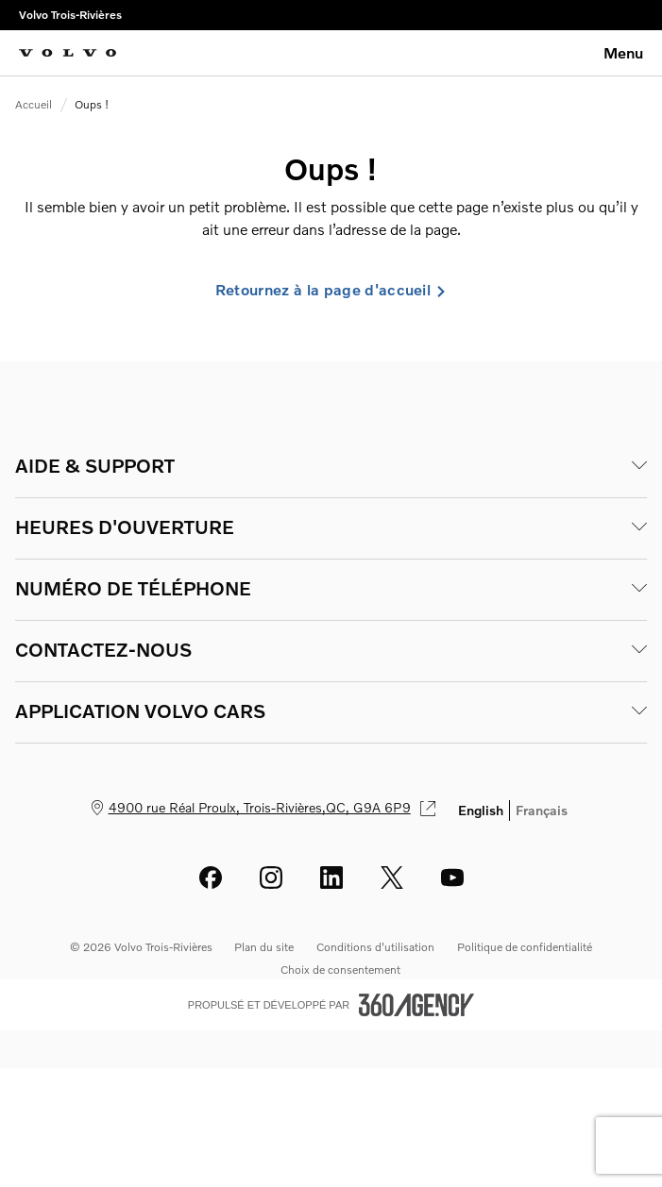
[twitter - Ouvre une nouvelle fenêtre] (392, 877)
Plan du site (264, 947)
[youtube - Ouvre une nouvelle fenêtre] (452, 877)
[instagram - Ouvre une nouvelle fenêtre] (271, 877)
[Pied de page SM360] (416, 1005)
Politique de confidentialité (524, 947)
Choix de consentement (340, 969)
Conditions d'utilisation (375, 947)
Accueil (33, 104)
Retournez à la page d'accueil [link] (331, 289)
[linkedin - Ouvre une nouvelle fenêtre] (331, 877)
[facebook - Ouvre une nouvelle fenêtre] (210, 877)
